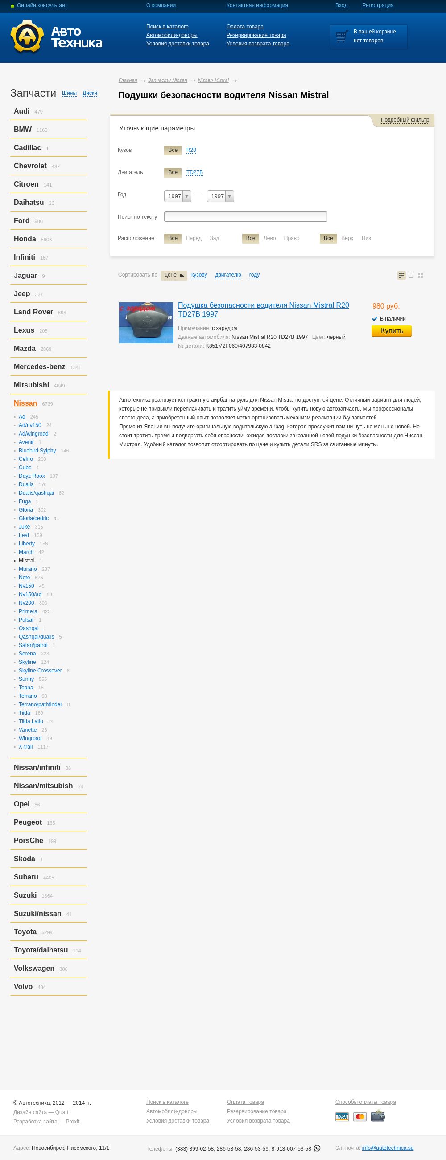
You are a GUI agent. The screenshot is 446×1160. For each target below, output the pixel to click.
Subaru (26, 877)
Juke (24, 527)
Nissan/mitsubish (43, 786)
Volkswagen (34, 968)
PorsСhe (28, 840)
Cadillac (27, 147)
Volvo (23, 986)
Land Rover (33, 312)
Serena (27, 654)
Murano (28, 569)
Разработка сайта (35, 1122)
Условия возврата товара (258, 44)
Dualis (26, 484)
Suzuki (25, 895)
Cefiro (26, 459)
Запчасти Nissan (167, 80)
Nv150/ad (30, 594)
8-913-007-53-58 (296, 1149)
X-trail (26, 747)
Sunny (26, 679)
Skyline (27, 662)
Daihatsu (29, 202)
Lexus (24, 330)
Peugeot (28, 822)
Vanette (28, 730)
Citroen (26, 184)
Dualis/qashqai (36, 493)
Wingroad (30, 738)
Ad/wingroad (34, 434)
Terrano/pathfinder (40, 704)
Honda (25, 239)
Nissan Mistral (213, 80)
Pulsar (26, 620)
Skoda (24, 859)
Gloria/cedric (34, 518)
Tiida (24, 713)
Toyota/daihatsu (41, 950)
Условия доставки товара (177, 44)
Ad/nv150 (30, 425)
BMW (23, 129)
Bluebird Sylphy (37, 451)
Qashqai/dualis (36, 637)
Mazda (25, 348)
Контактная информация (257, 5)
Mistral (26, 561)
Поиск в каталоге (167, 27)
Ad (22, 417)
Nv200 (26, 603)
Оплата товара (245, 27)
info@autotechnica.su (388, 1148)
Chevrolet (30, 166)
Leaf (24, 535)
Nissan (25, 403)
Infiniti (24, 257)
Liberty (27, 544)
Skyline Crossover (40, 671)
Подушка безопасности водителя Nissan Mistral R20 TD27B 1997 (263, 309)
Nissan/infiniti (37, 767)
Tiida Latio (31, 721)
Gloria (26, 510)
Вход (341, 5)
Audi (22, 111)
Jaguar (25, 275)
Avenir (26, 442)
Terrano (28, 696)
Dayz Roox (32, 476)
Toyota (25, 932)
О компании (161, 5)
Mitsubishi (31, 385)
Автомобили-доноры (172, 35)
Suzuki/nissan (38, 913)
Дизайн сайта (30, 1112)
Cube (25, 467)
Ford (22, 220)
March (26, 552)
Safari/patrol (33, 645)
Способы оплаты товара (365, 1102)
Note (24, 577)
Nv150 (26, 586)
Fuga (25, 501)
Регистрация (378, 5)
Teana (26, 687)
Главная (128, 80)
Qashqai (29, 628)
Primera (28, 611)
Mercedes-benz (40, 366)
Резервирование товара (256, 35)
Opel (22, 804)
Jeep (22, 293)
